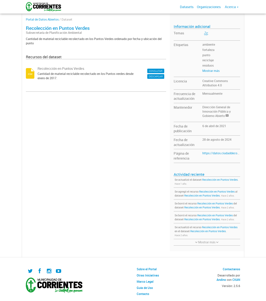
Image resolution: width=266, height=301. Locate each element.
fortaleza (208, 50)
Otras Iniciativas (148, 275)
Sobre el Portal (147, 269)
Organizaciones (209, 7)
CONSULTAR (156, 71)
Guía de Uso (145, 288)
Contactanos (231, 269)
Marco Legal (145, 282)
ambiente (208, 44)
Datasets (187, 7)
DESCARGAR (156, 76)
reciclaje (208, 60)
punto (206, 55)
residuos (208, 65)
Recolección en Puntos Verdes (220, 179)
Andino (221, 280)
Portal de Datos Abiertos (42, 19)
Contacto (143, 294)
